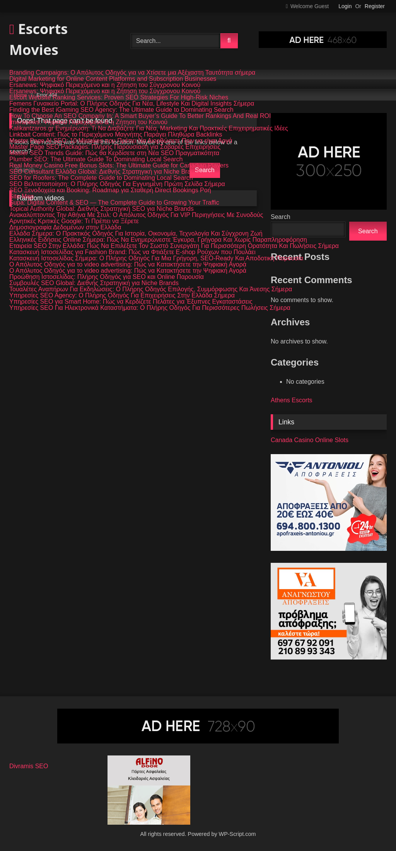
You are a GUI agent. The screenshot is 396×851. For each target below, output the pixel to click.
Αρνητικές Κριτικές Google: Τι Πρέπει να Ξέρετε (74, 221)
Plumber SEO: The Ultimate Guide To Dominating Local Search (96, 159)
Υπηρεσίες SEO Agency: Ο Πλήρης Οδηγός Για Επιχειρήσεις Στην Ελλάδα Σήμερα (122, 295)
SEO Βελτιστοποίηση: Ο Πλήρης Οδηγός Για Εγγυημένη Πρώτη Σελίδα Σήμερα (117, 184)
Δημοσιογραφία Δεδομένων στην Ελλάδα (65, 227)
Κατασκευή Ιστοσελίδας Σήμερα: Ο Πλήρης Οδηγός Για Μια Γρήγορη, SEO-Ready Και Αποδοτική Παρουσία (156, 258)
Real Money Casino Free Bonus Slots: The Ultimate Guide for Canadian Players (119, 165)
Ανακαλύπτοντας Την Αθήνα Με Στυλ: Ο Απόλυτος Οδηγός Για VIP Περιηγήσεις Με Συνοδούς (136, 215)
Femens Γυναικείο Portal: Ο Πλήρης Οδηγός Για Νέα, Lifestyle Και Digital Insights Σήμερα (131, 104)
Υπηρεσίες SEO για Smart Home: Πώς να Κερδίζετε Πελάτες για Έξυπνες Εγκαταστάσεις (131, 302)
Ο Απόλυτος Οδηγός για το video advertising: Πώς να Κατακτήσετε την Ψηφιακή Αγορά (127, 264)
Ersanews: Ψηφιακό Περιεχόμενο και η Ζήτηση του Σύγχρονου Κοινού (104, 85)
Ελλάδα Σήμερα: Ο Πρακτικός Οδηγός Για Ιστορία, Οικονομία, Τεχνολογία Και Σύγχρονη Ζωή (136, 234)
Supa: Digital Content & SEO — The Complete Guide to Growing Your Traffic (114, 203)
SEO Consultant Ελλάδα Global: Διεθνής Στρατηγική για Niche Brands (105, 172)
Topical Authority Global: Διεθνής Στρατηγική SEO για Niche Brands (101, 209)
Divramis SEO (28, 766)
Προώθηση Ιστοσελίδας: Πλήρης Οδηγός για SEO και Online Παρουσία (106, 277)
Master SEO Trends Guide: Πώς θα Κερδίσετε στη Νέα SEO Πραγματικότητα (114, 153)
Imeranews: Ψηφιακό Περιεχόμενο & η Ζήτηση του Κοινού (88, 122)
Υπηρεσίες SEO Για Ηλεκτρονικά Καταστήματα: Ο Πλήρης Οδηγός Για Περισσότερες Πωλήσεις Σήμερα (149, 308)
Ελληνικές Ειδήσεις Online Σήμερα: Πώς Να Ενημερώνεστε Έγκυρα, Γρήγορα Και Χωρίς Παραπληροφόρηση (158, 240)
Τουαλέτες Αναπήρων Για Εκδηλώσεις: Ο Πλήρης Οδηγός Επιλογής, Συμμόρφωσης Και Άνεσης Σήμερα (150, 289)
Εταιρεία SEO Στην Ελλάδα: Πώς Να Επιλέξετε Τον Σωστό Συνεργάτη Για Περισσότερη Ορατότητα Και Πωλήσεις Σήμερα (174, 246)
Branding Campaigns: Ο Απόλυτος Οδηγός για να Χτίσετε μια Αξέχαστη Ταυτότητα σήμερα (132, 73)
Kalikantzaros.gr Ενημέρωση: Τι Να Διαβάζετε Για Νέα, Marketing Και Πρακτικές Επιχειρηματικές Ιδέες (148, 128)
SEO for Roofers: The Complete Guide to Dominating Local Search (101, 178)
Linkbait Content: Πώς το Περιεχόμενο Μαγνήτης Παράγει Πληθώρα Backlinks (115, 135)
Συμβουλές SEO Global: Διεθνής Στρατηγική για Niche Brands (94, 283)
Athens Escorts (291, 400)
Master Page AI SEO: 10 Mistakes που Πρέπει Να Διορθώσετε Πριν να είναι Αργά (120, 141)
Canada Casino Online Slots (309, 440)
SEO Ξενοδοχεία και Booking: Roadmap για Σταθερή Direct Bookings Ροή (110, 190)
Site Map (21, 196)
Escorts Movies (38, 39)
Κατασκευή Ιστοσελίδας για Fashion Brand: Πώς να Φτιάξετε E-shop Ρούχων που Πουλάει (132, 252)
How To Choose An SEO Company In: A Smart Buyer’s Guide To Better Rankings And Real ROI (140, 116)
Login (345, 6)
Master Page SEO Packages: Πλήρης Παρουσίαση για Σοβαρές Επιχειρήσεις (114, 147)
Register (375, 6)
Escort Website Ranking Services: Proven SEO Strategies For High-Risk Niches (118, 97)
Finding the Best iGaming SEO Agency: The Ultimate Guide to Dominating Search (121, 110)
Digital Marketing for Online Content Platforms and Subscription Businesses (112, 79)
